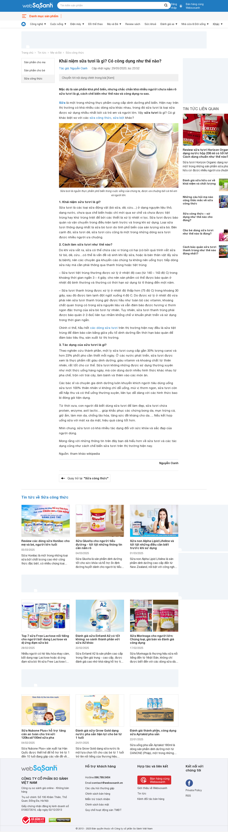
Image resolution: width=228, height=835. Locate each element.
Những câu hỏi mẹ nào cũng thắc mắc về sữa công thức (198, 200)
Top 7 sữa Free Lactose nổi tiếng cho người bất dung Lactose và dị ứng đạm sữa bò (45, 639)
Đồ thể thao (95, 24)
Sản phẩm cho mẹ (34, 62)
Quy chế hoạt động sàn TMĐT (103, 810)
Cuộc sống (56, 24)
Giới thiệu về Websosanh (152, 788)
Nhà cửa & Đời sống (193, 24)
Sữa (62, 102)
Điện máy (75, 24)
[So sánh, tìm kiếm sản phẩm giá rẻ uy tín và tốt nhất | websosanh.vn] (37, 6)
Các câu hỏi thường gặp (99, 788)
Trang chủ (27, 52)
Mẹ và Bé (112, 24)
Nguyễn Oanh (168, 463)
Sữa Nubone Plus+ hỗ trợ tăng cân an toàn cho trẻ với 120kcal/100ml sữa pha (43, 734)
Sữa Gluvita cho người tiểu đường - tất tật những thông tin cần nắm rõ (99, 544)
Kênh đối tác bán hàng (150, 799)
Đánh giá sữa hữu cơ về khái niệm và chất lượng (199, 182)
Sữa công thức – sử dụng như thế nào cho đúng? (198, 217)
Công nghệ (36, 24)
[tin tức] (23, 24)
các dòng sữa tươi (104, 328)
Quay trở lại (87, 478)
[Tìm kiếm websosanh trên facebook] (189, 783)
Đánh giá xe (167, 24)
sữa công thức (100, 118)
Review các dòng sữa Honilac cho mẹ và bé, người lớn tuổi (45, 542)
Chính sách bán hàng (97, 793)
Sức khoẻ (150, 24)
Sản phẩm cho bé (34, 70)
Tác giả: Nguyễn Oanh (73, 68)
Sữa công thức (75, 52)
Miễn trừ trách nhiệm (97, 799)
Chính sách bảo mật (97, 804)
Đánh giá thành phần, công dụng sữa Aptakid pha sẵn (153, 732)
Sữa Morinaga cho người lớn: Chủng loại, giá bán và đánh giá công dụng (152, 639)
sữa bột (118, 118)
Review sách (132, 24)
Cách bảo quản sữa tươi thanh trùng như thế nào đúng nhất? (199, 250)
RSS (188, 795)
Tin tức (41, 52)
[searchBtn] (166, 5)
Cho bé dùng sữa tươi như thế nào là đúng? (198, 232)
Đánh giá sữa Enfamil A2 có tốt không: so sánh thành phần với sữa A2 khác (98, 639)
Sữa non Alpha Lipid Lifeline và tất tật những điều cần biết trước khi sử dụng (152, 544)
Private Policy (194, 790)
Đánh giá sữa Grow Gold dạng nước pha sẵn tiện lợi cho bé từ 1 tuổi (99, 734)
